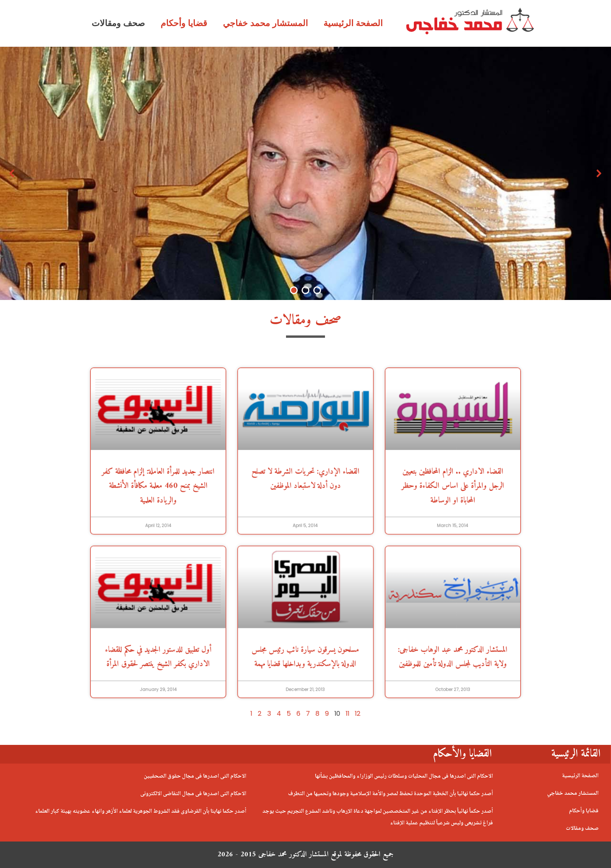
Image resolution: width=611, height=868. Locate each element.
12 (337, 648)
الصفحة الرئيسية (353, 23)
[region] (305, 173)
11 (331, 648)
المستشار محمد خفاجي (265, 23)
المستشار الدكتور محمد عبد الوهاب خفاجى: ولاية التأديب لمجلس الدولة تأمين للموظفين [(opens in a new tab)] (395, 614)
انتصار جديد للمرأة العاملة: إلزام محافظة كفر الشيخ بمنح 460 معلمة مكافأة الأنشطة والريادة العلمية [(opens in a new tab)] (216, 510)
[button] (12, 173)
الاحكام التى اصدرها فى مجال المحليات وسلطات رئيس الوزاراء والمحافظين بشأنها (404, 776)
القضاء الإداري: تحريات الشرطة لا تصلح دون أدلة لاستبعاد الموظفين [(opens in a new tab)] (306, 506)
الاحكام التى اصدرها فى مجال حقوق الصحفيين (195, 776)
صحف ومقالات (118, 23)
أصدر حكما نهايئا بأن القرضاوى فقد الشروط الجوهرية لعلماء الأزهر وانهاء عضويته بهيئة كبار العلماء (140, 811)
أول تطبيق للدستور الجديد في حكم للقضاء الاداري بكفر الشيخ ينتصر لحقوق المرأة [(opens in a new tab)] (216, 614)
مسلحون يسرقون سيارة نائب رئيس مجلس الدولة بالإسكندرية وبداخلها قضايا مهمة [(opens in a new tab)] (305, 614)
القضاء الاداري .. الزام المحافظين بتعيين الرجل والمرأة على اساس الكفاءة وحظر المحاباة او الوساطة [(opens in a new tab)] (395, 510)
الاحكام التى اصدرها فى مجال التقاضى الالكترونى (193, 794)
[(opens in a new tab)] (216, 464)
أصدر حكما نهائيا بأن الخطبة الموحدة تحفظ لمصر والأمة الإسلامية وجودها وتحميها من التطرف (390, 794)
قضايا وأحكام (184, 23)
